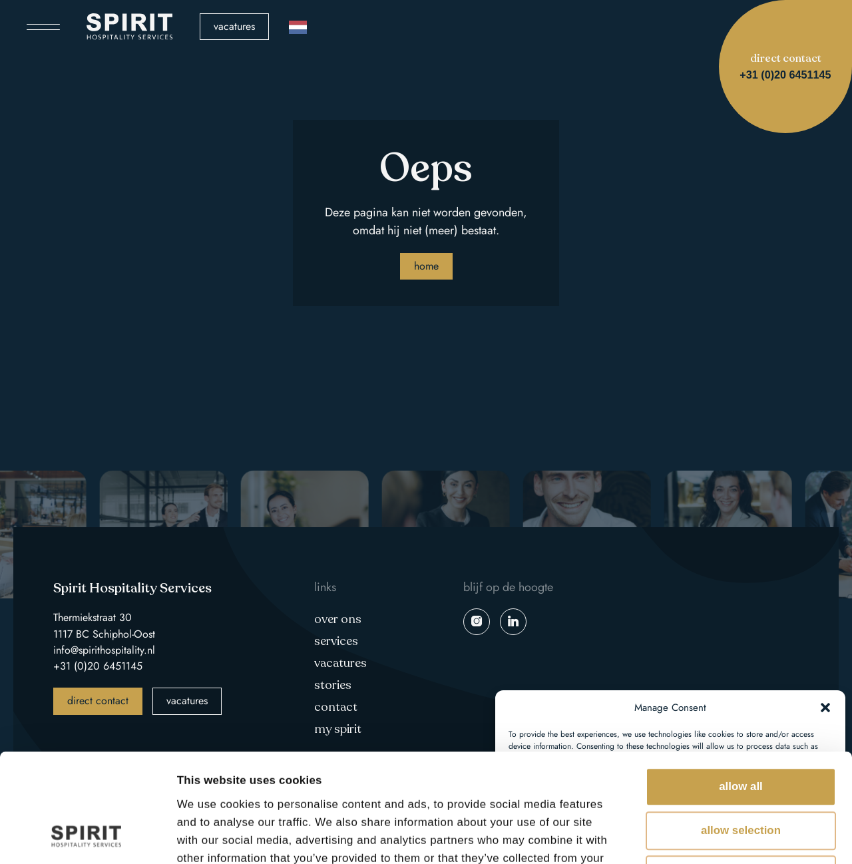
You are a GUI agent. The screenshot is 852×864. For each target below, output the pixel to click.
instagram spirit (476, 621)
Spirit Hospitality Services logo (130, 26)
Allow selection (741, 728)
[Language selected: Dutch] (298, 27)
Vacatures (234, 26)
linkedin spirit (513, 621)
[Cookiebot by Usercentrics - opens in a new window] (86, 836)
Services (336, 641)
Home (426, 266)
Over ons (337, 619)
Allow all (741, 684)
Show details (746, 836)
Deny (740, 773)
